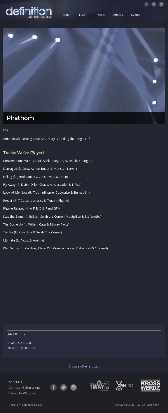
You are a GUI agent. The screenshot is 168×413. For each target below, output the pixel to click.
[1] (88, 137)
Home (66, 15)
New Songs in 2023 (21, 348)
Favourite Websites (22, 393)
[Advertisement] (84, 287)
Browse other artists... (84, 366)
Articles (118, 15)
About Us (15, 382)
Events (135, 15)
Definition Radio (18, 404)
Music (101, 15)
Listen (83, 15)
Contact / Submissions (24, 387)
